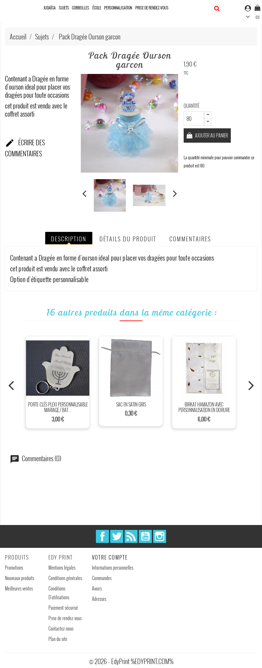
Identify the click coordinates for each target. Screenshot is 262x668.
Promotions (14, 567)
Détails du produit (127, 239)
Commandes (101, 578)
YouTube (145, 536)
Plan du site (57, 638)
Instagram (159, 536)
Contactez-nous (60, 628)
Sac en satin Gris (131, 404)
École (96, 7)
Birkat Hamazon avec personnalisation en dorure (204, 407)
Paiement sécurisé (63, 607)
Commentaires (190, 239)
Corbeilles (80, 7)
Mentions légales (61, 567)
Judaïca (50, 7)
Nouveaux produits (19, 578)
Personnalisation (118, 7)
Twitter (116, 536)
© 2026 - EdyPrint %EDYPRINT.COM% (131, 661)
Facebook (102, 536)
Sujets (64, 7)
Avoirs (97, 588)
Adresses (99, 598)
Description (68, 239)
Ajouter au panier (212, 135)
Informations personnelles (112, 567)
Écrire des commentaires (25, 147)
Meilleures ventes (19, 588)
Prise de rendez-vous (151, 7)
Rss (131, 536)
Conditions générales (65, 578)
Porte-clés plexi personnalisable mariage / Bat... (58, 407)
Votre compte (110, 557)
